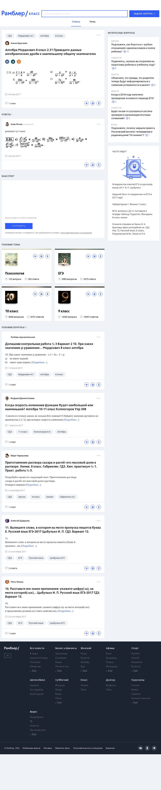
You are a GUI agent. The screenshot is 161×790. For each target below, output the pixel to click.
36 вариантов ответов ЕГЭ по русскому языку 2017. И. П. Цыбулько (132, 186)
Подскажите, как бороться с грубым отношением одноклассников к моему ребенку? (133, 48)
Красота (85, 658)
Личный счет (62, 667)
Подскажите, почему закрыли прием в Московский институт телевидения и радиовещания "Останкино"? (133, 132)
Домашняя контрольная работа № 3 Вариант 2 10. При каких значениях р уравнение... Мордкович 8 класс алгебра (49, 346)
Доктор (110, 680)
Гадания (135, 694)
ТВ (31, 721)
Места (58, 698)
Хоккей (135, 658)
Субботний (62, 680)
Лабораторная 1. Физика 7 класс (129, 204)
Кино (109, 654)
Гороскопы (138, 680)
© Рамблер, (9, 748)
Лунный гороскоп (141, 698)
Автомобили (37, 680)
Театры (110, 662)
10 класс (11, 311)
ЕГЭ (61, 273)
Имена (134, 690)
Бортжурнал (37, 694)
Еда (83, 667)
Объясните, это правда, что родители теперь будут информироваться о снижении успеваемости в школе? (132, 81)
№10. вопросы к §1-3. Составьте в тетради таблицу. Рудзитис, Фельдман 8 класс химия (132, 214)
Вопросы (111, 685)
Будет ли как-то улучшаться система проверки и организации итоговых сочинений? (131, 115)
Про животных (38, 730)
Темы (83, 690)
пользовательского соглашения (76, 233)
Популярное (36, 717)
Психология (14, 273)
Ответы (84, 685)
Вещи (58, 694)
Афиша (110, 648)
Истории (60, 685)
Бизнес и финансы (66, 648)
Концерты (111, 658)
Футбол (135, 654)
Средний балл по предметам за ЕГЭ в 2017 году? (132, 196)
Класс (84, 680)
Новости (34, 685)
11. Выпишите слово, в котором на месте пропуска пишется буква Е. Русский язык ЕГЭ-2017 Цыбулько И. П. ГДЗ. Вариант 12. (53, 529)
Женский (86, 648)
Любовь (85, 662)
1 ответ (10, 103)
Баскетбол (137, 662)
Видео (33, 712)
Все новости (37, 648)
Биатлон (135, 667)
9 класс (64, 311)
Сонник (135, 685)
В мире (34, 654)
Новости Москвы (39, 658)
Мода (84, 654)
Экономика (61, 654)
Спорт (135, 648)
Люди (58, 690)
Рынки (58, 662)
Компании (60, 658)
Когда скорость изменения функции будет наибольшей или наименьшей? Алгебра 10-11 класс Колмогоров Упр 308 (49, 407)
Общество (35, 667)
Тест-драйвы (36, 690)
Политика (35, 662)
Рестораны (112, 667)
